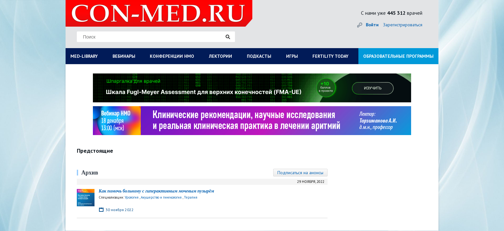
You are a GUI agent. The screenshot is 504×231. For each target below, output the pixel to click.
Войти (372, 24)
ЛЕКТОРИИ (220, 56)
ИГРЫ (292, 56)
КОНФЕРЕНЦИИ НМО (172, 56)
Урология (132, 197)
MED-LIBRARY (84, 56)
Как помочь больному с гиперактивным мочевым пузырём (156, 191)
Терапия (190, 197)
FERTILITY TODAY (330, 56)
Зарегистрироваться (402, 25)
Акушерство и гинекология (161, 197)
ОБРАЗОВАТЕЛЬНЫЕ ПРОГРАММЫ (398, 56)
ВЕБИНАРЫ (124, 56)
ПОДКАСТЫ (259, 56)
